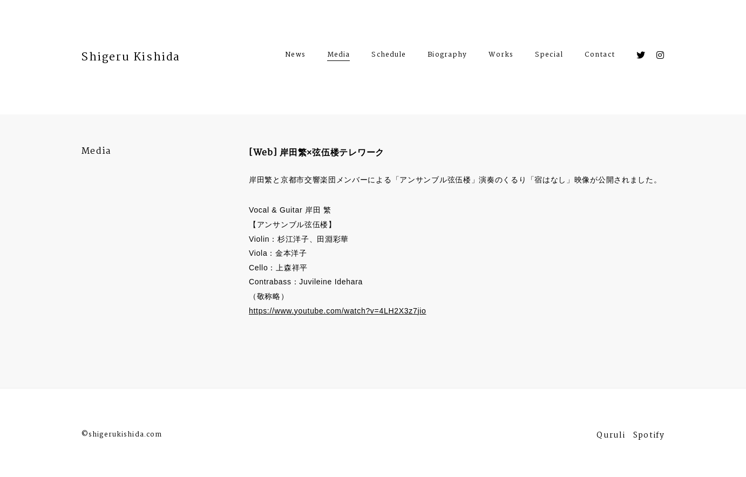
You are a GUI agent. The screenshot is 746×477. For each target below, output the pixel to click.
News (295, 56)
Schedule (388, 56)
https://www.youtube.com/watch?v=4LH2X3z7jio (337, 310)
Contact (600, 56)
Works (501, 56)
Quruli (610, 437)
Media (338, 54)
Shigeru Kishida (131, 57)
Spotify (648, 437)
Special (549, 56)
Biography (447, 56)
